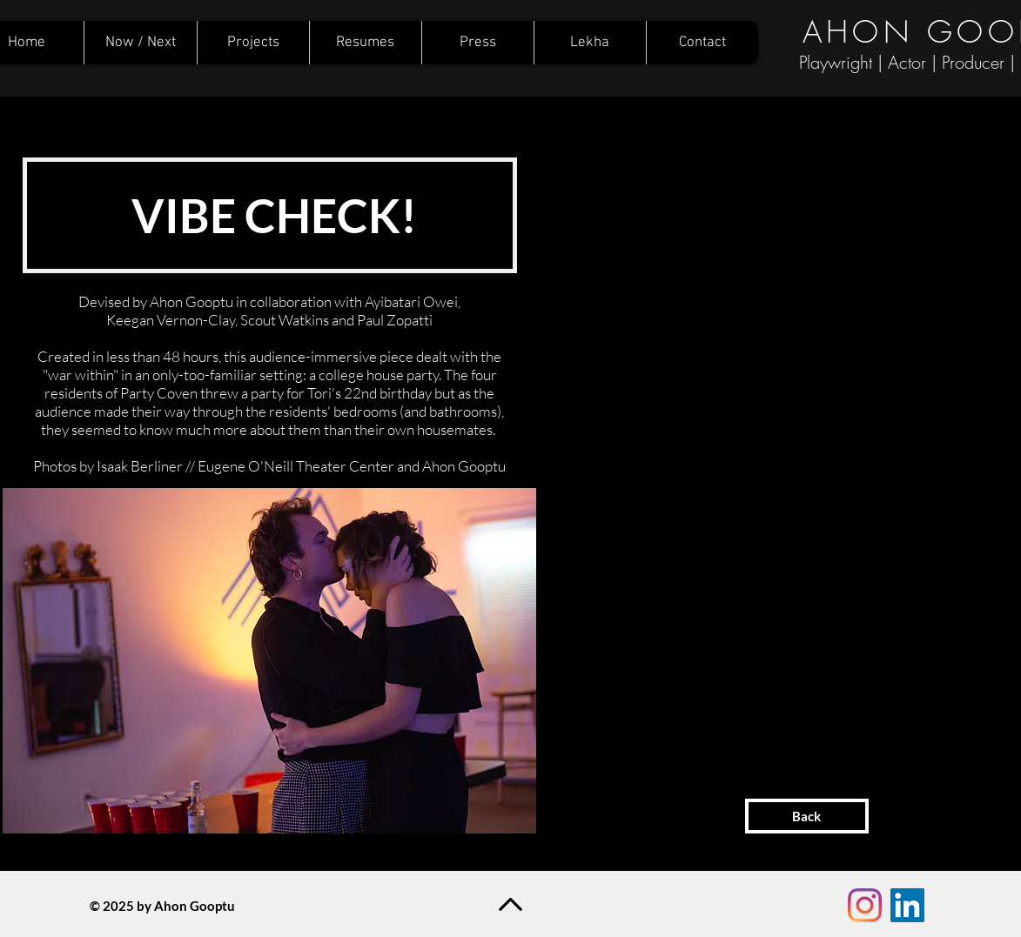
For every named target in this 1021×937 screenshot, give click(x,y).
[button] (269, 660)
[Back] (807, 816)
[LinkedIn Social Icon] (907, 905)
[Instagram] (865, 905)
